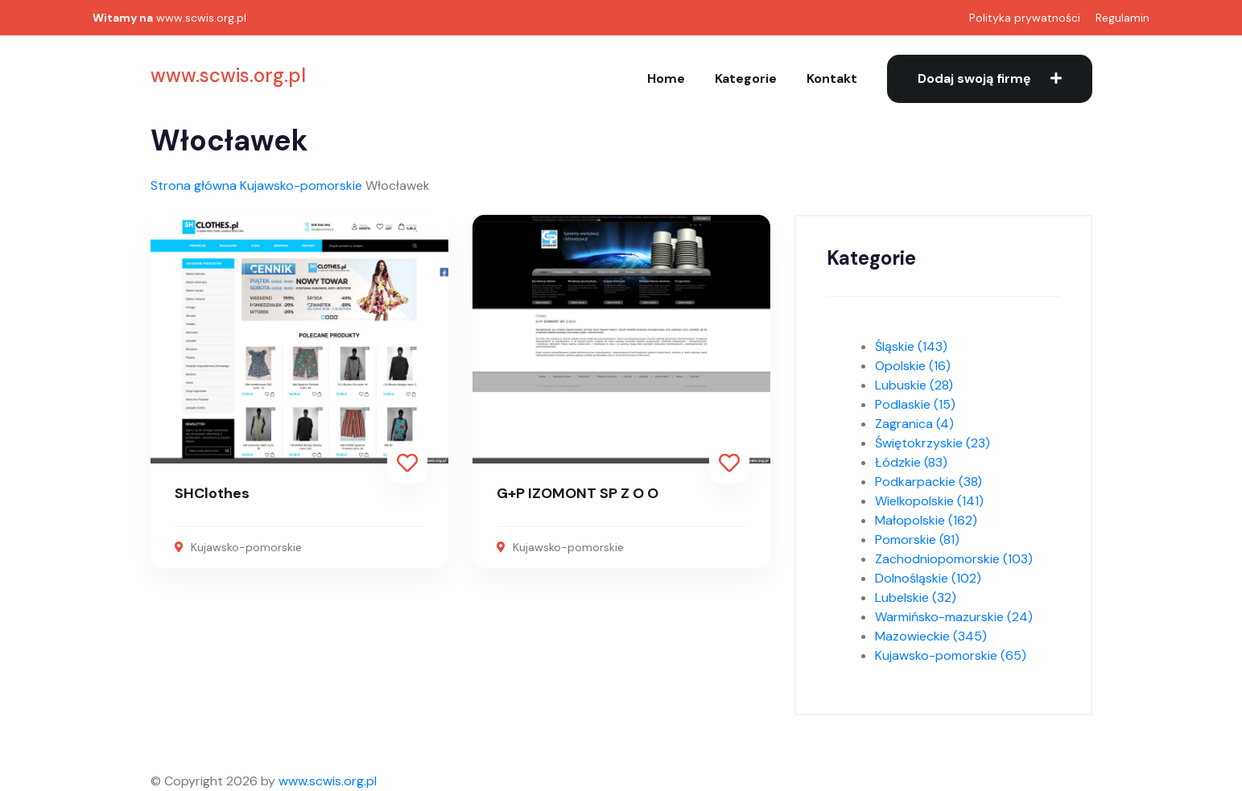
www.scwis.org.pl (201, 17)
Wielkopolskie (929, 500)
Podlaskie (915, 404)
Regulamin (1122, 17)
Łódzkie (911, 462)
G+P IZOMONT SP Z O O (577, 493)
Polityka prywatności (1024, 17)
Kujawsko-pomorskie (301, 185)
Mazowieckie (931, 636)
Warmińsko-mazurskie (954, 616)
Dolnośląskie (928, 578)
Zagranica (914, 423)
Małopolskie (926, 520)
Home (666, 78)
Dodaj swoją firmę (990, 78)
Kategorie (746, 78)
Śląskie (911, 346)
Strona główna (194, 185)
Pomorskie (917, 539)
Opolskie (913, 365)
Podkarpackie (928, 481)
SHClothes (212, 493)
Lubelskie (915, 597)
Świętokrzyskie (932, 443)
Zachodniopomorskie (954, 558)
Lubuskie (914, 385)
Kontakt (832, 78)
